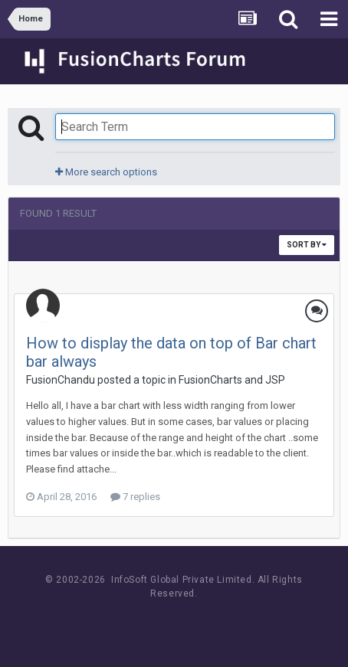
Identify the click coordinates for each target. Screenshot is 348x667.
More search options (106, 172)
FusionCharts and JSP (232, 380)
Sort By (307, 244)
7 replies (135, 496)
